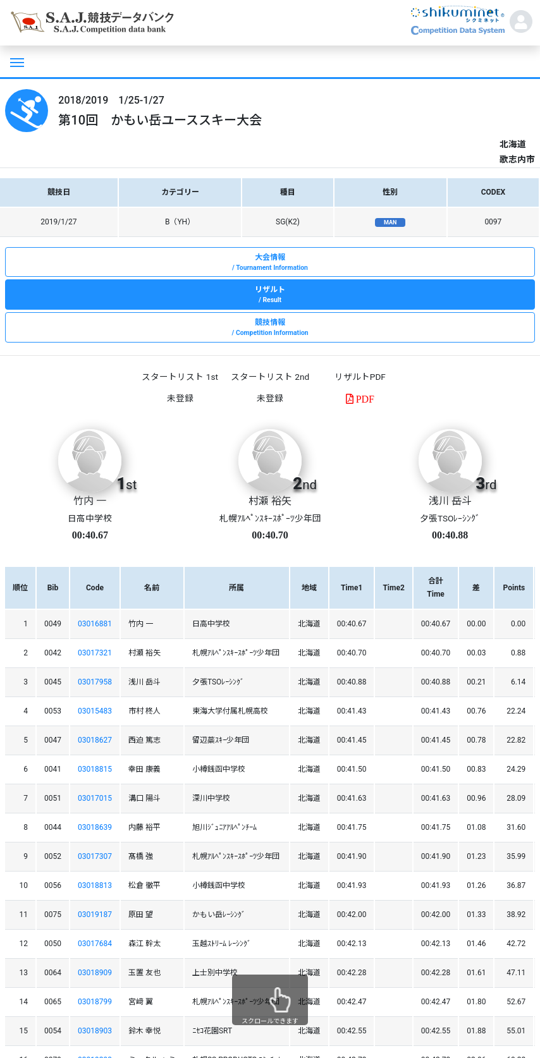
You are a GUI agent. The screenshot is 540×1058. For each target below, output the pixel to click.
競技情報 (270, 328)
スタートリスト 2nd (270, 377)
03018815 (95, 769)
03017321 (95, 652)
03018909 (95, 972)
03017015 (95, 798)
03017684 (95, 943)
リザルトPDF (360, 377)
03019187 (95, 914)
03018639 (95, 827)
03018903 (95, 1030)
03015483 (95, 711)
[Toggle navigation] (16, 61)
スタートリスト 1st (180, 377)
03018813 (95, 885)
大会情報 (270, 263)
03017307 (95, 856)
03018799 (95, 1001)
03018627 (95, 740)
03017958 (95, 682)
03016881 (95, 623)
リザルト (270, 295)
